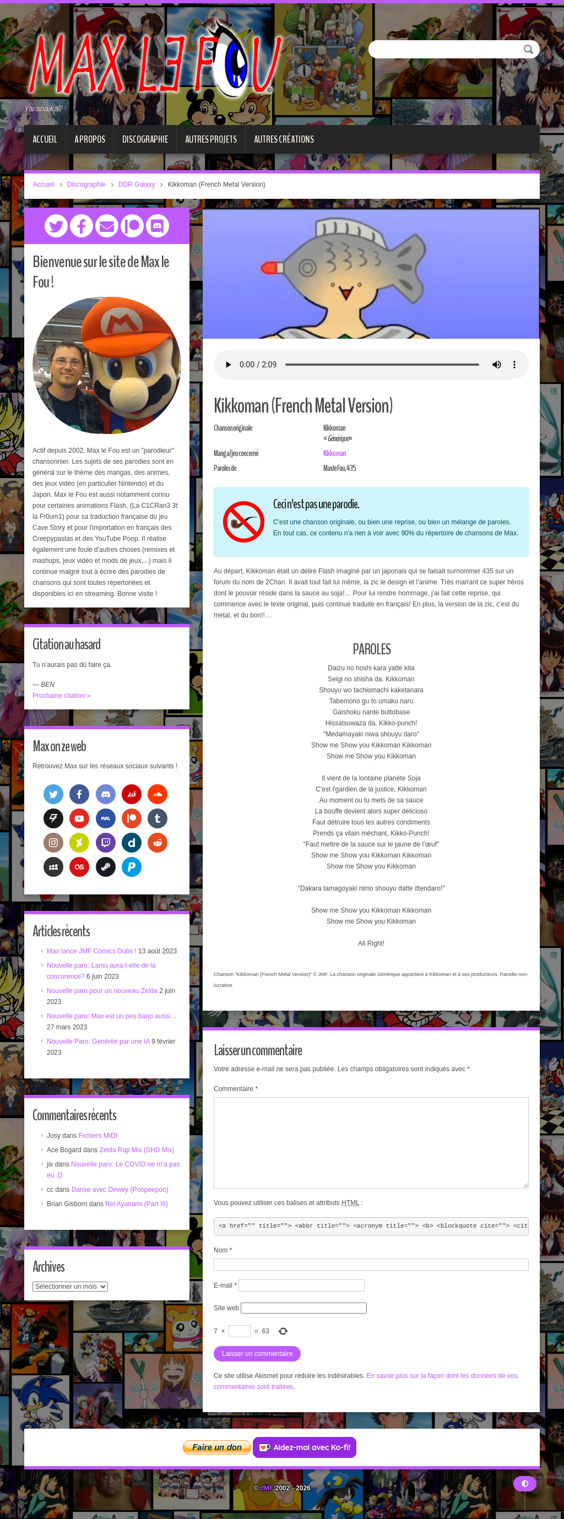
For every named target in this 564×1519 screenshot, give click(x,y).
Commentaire (236, 1089)
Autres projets (211, 139)
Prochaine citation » (61, 695)
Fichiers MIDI (97, 1136)
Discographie (145, 139)
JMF (266, 1488)
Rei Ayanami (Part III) (136, 1204)
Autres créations (284, 139)
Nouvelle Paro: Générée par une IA (98, 1041)
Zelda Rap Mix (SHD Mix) (136, 1150)
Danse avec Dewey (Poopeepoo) (120, 1190)
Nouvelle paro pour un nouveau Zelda (102, 991)
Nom (223, 1250)
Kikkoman (334, 453)
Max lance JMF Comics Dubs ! (92, 951)
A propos (89, 139)
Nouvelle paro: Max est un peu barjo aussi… (112, 1016)
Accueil (44, 139)
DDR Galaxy (136, 184)
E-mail (225, 1285)
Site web (226, 1308)
